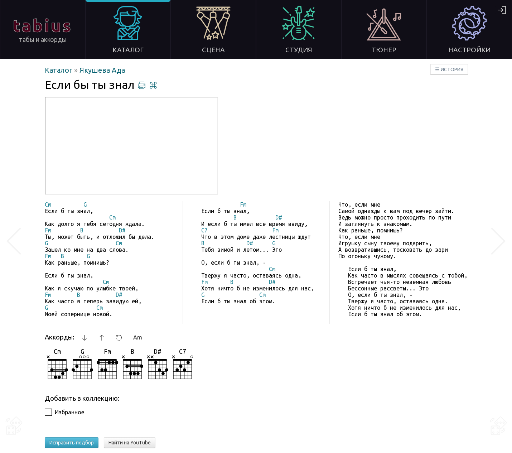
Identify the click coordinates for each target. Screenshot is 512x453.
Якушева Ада (102, 70)
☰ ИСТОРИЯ (449, 69)
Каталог (59, 70)
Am (137, 337)
